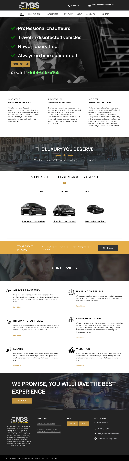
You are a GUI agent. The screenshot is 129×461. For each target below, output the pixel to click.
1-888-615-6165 (43, 72)
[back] (14, 214)
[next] (115, 214)
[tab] (18, 191)
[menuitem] (22, 14)
